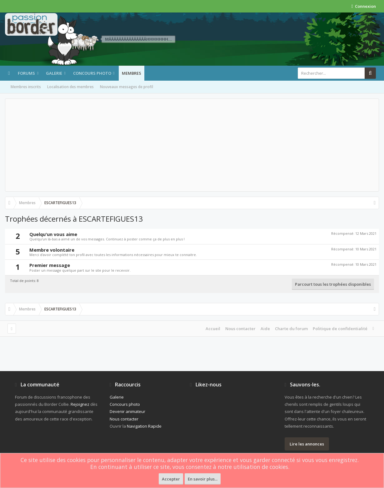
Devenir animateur (127, 411)
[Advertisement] (192, 145)
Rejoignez (80, 404)
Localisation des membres (70, 86)
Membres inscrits (26, 86)
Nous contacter (240, 328)
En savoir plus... (202, 479)
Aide (265, 328)
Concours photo (92, 73)
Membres (131, 73)
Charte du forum (291, 328)
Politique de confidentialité (340, 328)
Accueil (213, 328)
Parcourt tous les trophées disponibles (333, 284)
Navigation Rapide (144, 426)
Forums (26, 73)
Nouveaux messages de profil (126, 86)
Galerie (54, 73)
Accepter (171, 479)
